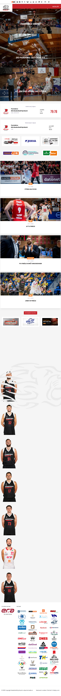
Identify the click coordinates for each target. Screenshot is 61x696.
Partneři (49, 690)
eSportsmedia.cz (28, 690)
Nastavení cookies (41, 690)
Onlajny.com (55, 690)
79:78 (53, 111)
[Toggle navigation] (55, 6)
